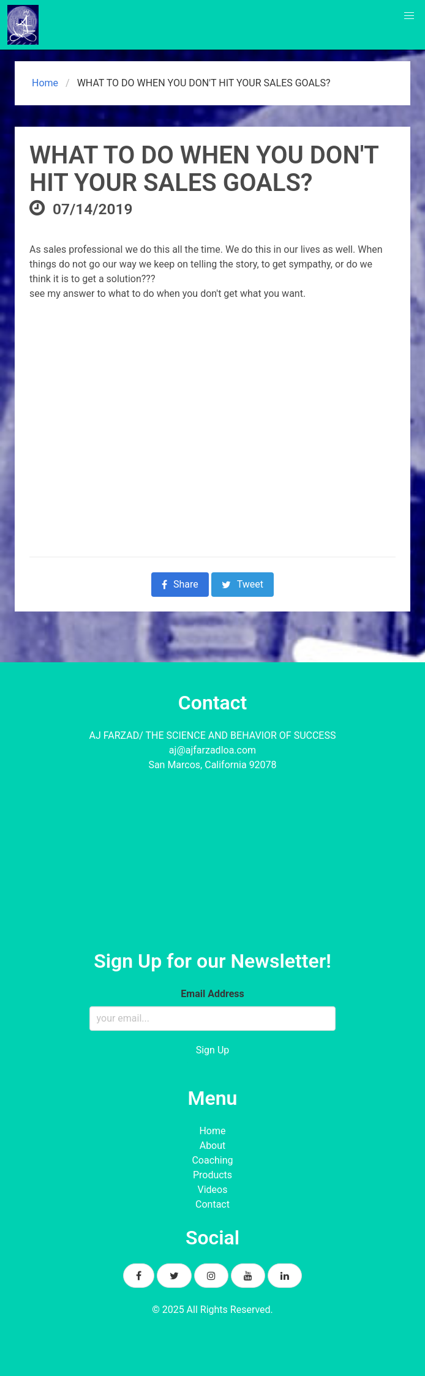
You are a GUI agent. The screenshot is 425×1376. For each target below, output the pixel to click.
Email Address (212, 994)
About (213, 1145)
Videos (213, 1189)
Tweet (242, 584)
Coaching (212, 1160)
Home (43, 83)
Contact (212, 1204)
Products (212, 1175)
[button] (409, 16)
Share (180, 584)
